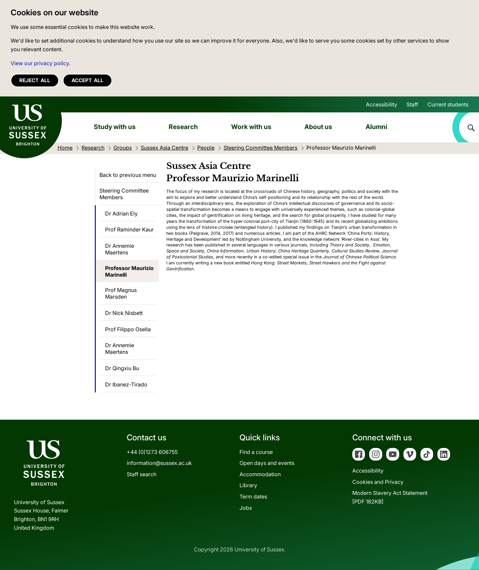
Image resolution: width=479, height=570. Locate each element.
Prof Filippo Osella (128, 329)
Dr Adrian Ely (121, 213)
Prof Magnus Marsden (121, 293)
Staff (412, 104)
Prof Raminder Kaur (129, 229)
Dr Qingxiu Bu (122, 368)
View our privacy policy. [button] (40, 63)
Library (248, 485)
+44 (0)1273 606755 (152, 452)
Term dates (253, 496)
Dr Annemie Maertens (119, 249)
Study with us (115, 127)
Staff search (141, 474)
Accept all (87, 80)
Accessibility (381, 104)
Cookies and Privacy (377, 482)
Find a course (256, 452)
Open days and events (267, 463)
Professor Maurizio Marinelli (129, 271)
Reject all (34, 80)
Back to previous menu (127, 175)
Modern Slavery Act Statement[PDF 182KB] (389, 497)
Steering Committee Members (124, 194)
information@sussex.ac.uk (159, 463)
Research (183, 127)
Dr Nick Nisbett (124, 313)
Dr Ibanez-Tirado (126, 384)
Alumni (376, 127)
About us (318, 127)
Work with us (251, 127)
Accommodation (260, 474)
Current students (447, 104)
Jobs (246, 507)
